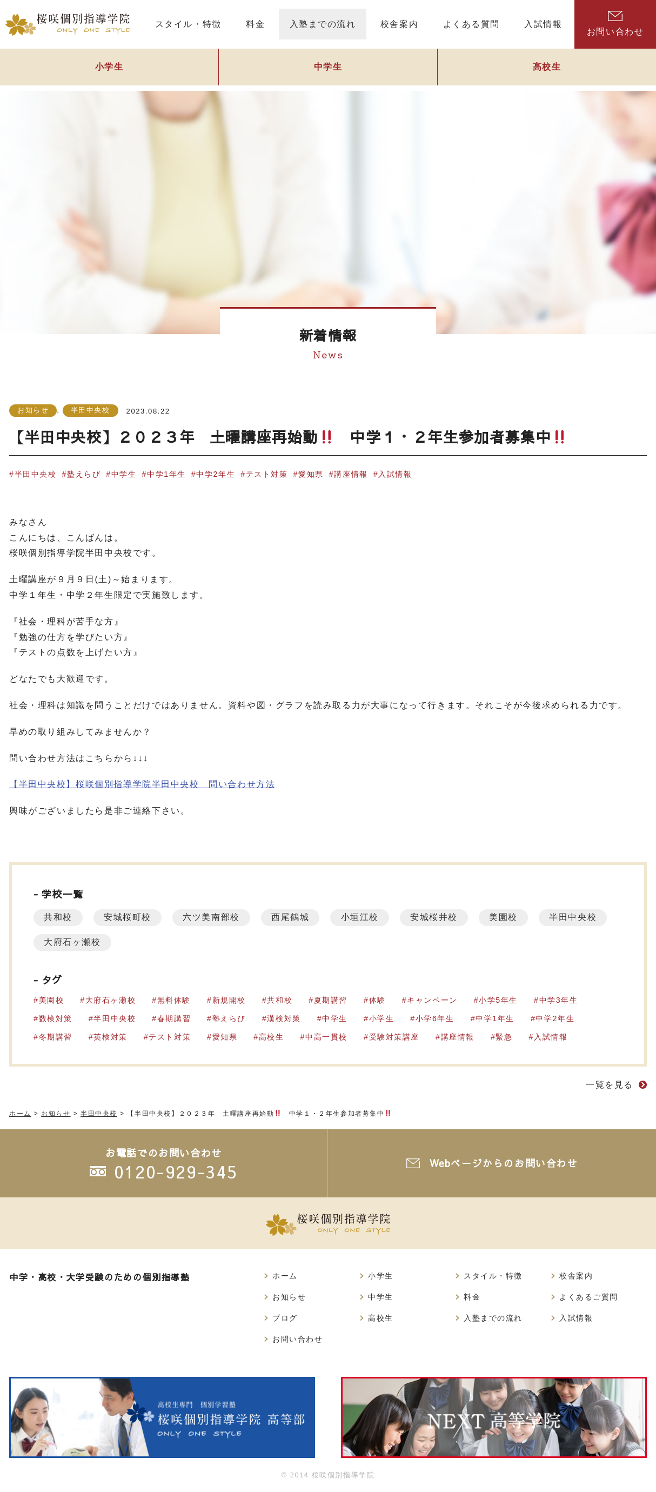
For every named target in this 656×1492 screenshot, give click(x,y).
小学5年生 (499, 1000)
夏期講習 (331, 1000)
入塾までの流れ (493, 1318)
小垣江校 (364, 917)
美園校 (510, 917)
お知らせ (33, 410)
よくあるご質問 (588, 1297)
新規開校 (229, 1000)
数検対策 (55, 1018)
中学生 (328, 68)
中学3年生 (559, 1000)
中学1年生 (167, 474)
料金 (472, 1297)
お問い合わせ (615, 23)
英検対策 (111, 1037)
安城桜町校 (129, 917)
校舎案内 (576, 1275)
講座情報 (352, 474)
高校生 (547, 68)
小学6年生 (435, 1018)
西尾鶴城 (293, 917)
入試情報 (396, 474)
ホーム (285, 1275)
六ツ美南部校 (214, 917)
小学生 (109, 68)
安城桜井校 (439, 917)
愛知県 (312, 474)
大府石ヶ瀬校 (153, 942)
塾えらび (84, 474)
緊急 (505, 1037)
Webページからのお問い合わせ (504, 1163)
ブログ (285, 1318)
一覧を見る (609, 1084)
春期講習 (174, 1018)
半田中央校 (90, 410)
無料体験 (174, 1000)
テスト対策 (267, 474)
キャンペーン (433, 1000)
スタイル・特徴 (493, 1275)
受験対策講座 (395, 1037)
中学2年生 (216, 474)
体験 (378, 1000)
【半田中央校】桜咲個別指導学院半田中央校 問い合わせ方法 (142, 784)
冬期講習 (55, 1037)
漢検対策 (284, 1018)
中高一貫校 (327, 1037)
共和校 (58, 917)
